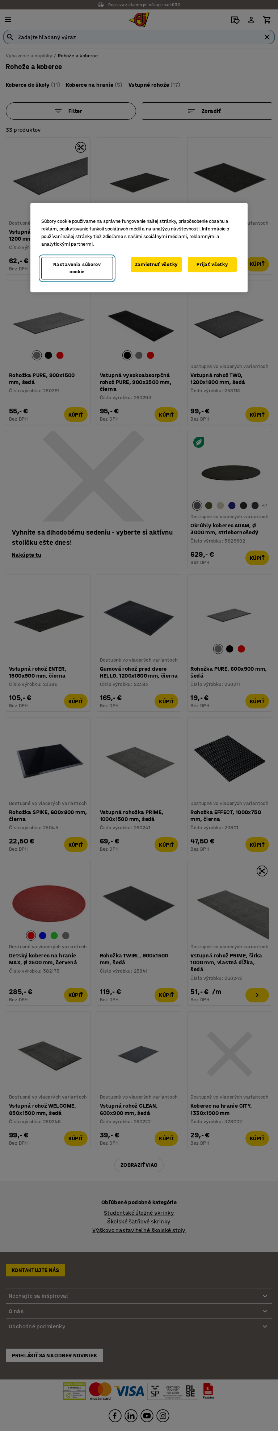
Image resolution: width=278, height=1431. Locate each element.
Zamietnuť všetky (156, 265)
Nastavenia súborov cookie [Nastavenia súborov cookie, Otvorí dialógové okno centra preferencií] (77, 268)
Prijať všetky (212, 265)
